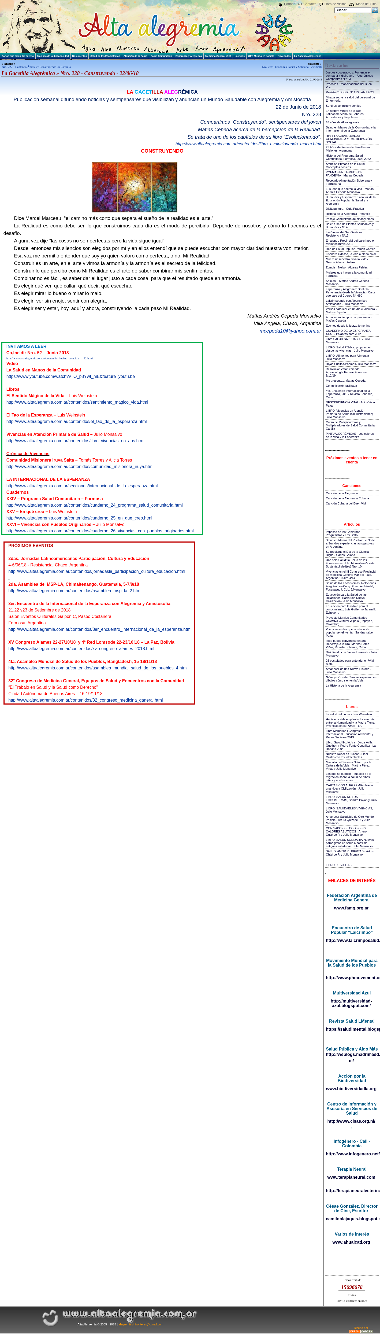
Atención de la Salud (135, 56)
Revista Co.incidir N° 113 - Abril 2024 (350, 92)
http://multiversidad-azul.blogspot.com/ (351, 1003)
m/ (351, 1060)
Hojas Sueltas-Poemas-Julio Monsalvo (351, 364)
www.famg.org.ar (351, 908)
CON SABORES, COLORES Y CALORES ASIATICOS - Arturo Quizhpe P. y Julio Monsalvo (346, 831)
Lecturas (239, 56)
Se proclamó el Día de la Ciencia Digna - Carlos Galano (347, 553)
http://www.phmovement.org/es (352, 977)
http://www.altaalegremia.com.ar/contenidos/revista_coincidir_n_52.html (49, 358)
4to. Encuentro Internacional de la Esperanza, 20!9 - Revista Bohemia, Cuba (349, 394)
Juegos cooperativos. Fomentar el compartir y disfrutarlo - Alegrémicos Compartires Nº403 (349, 75)
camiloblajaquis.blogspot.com (352, 1219)
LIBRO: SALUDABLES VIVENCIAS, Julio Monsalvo (349, 810)
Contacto (309, 4)
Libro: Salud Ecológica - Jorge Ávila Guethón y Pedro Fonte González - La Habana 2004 (351, 745)
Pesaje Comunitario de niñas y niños (350, 218)
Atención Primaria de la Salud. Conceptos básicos (346, 165)
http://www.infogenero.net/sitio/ (352, 1154)
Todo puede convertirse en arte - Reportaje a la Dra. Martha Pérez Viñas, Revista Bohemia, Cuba (347, 644)
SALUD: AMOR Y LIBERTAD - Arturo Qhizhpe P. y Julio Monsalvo (350, 853)
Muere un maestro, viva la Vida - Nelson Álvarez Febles (347, 260)
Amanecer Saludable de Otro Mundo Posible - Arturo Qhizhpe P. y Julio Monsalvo (350, 820)
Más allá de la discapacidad (53, 56)
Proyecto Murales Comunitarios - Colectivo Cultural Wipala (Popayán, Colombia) (349, 621)
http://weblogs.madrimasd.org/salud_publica (352, 1054)
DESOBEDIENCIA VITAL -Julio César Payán (350, 404)
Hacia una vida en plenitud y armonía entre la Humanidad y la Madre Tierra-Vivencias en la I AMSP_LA (350, 722)
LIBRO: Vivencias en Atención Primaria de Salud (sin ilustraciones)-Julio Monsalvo (350, 414)
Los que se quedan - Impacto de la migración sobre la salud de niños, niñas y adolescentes (348, 777)
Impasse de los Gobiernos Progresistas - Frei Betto (343, 533)
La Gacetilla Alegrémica (307, 56)
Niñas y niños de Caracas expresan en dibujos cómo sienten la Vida (351, 679)
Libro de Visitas (336, 4)
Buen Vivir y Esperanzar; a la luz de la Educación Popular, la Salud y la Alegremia (351, 200)
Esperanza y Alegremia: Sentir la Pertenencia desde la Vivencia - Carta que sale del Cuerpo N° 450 (350, 292)
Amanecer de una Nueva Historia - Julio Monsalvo (348, 670)
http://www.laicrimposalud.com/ (352, 940)
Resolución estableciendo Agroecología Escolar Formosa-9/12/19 (346, 372)
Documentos (79, 56)
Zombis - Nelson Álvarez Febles (347, 267)
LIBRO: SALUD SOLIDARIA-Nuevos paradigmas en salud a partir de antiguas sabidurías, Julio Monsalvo (350, 843)
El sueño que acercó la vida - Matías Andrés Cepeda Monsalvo (350, 190)
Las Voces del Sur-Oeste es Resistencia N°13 (344, 234)
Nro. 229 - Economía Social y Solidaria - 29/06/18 (292, 66)
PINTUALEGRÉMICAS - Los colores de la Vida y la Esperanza (350, 435)
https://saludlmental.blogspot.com (352, 1029)
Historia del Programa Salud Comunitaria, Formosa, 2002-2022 (348, 157)
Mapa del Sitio (366, 4)
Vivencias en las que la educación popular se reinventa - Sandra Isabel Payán (349, 632)
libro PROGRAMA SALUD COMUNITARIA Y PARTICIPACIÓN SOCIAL (349, 139)
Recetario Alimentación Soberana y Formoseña (349, 182)
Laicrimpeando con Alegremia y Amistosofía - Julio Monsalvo (346, 302)
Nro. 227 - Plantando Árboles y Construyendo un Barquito (36, 66)
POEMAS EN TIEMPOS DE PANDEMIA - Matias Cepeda (344, 174)
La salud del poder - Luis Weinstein (349, 714)
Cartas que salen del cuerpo (18, 56)
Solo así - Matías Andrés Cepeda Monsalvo (347, 282)
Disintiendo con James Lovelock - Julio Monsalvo (351, 654)
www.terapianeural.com (351, 1177)
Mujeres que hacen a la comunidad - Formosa (350, 274)
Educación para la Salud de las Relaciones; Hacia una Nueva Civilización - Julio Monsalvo (346, 598)
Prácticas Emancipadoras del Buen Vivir (349, 85)
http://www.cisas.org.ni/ (351, 1121)
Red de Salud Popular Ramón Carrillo (350, 248)
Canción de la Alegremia (342, 493)
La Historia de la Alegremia (343, 685)
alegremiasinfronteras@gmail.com (140, 1324)
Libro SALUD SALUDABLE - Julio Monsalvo (348, 340)
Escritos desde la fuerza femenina (348, 325)
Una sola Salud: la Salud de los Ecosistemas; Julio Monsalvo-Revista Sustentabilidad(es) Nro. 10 (350, 563)
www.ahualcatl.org (351, 1242)
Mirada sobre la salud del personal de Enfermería (350, 99)
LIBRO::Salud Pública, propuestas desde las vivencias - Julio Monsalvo (350, 349)
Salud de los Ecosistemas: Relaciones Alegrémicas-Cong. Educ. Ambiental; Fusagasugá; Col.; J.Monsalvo (351, 586)
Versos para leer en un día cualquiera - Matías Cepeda (351, 310)
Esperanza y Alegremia (189, 56)
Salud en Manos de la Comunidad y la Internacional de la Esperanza (351, 129)
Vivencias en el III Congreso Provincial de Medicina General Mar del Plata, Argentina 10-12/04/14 (351, 575)
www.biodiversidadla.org (351, 1088)
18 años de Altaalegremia (342, 122)
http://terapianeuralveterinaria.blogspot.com (352, 1190)
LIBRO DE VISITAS (339, 865)
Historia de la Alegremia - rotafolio (348, 213)
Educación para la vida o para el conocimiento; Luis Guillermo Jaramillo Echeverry (351, 609)
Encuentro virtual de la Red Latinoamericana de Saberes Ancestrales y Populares (345, 114)
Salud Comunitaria (161, 56)
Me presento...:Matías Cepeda (346, 380)
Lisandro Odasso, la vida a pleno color (351, 254)
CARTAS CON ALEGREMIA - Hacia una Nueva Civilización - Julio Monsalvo (349, 788)
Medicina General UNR (218, 56)
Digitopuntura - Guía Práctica (345, 208)
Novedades (284, 56)
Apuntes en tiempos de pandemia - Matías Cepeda (349, 319)
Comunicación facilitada (341, 385)
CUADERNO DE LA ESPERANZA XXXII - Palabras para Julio (348, 332)
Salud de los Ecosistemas (105, 56)
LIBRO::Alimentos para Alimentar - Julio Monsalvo (348, 357)
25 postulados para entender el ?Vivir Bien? (350, 662)
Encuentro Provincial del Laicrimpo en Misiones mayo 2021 (350, 242)
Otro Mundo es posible (261, 56)
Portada (289, 4)
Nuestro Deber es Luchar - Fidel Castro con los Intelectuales (347, 755)
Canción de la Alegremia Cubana (347, 498)
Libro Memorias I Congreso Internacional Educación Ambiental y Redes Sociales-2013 (349, 734)
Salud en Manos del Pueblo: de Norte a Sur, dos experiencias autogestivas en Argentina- (350, 543)
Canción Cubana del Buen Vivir (346, 503)
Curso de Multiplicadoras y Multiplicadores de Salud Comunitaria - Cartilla (351, 425)
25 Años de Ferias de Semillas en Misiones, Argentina (348, 149)
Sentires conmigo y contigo (343, 105)
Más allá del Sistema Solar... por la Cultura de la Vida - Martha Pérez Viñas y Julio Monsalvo (348, 765)
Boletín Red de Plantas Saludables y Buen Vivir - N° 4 (350, 225)
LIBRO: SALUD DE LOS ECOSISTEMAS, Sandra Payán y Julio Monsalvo (351, 800)
